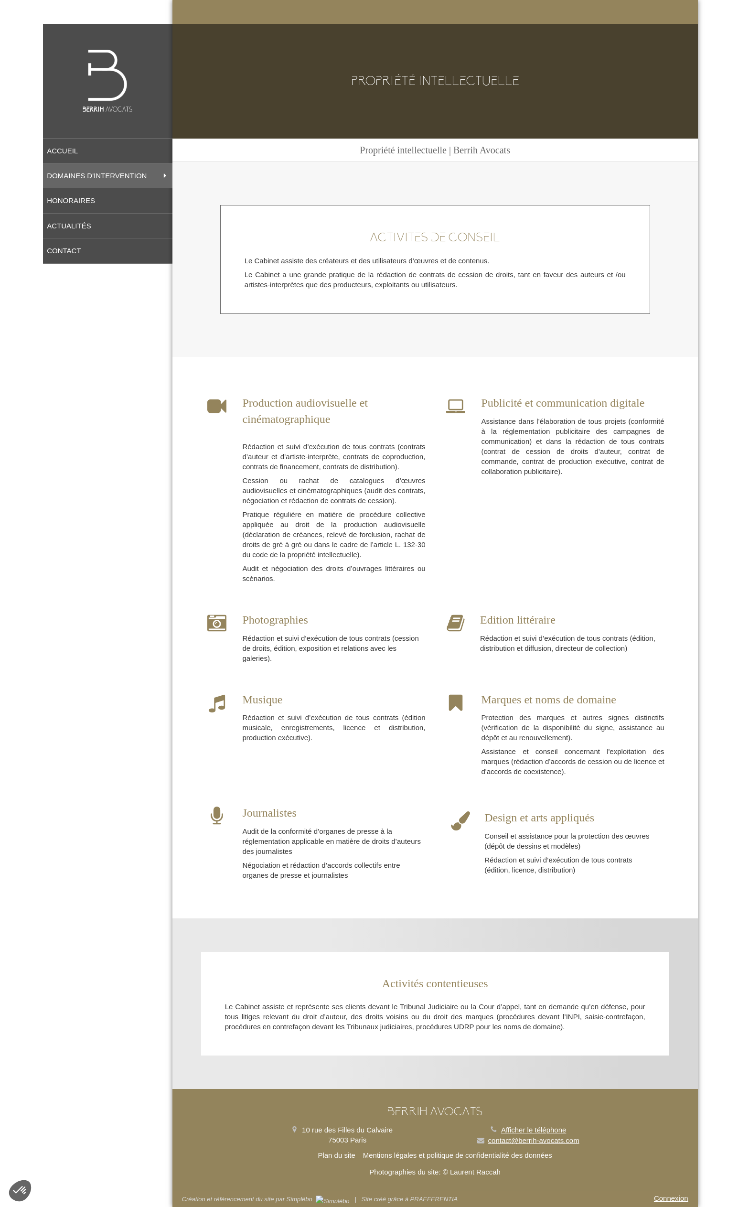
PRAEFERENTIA (434, 1199)
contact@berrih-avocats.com (533, 1140)
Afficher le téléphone (534, 1130)
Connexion (671, 1198)
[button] (20, 1190)
